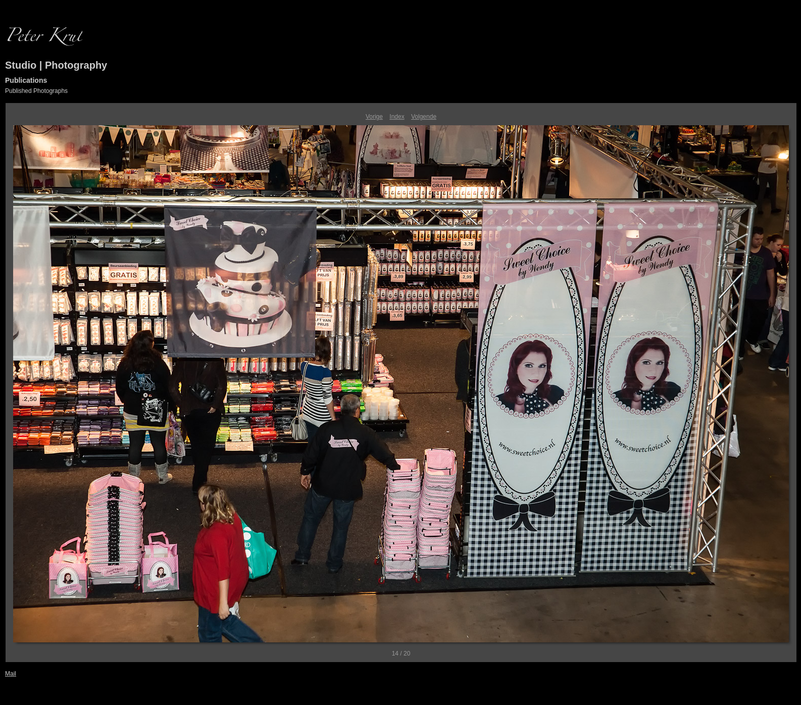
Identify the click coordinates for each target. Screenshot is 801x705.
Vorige (374, 116)
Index (396, 116)
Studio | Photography (56, 65)
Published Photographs (36, 90)
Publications (26, 80)
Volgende (423, 116)
